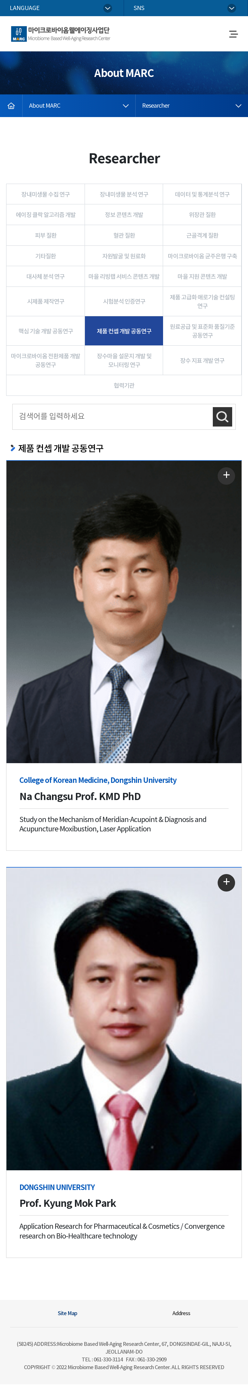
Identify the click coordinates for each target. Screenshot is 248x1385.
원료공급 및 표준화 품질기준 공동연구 (202, 332)
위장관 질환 (202, 216)
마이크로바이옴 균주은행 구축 (202, 257)
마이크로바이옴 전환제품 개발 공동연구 (45, 362)
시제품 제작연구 (45, 302)
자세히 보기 (225, 477)
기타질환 (45, 257)
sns (139, 8)
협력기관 (124, 387)
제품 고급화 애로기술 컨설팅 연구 (202, 303)
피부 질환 (46, 236)
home (7, 99)
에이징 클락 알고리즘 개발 (46, 216)
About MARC (44, 106)
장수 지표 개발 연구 (202, 361)
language (25, 8)
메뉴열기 (233, 35)
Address (181, 1314)
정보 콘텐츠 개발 (124, 216)
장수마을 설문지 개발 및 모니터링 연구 (124, 362)
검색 (222, 417)
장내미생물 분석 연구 (124, 195)
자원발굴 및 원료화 (124, 257)
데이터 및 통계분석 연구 (202, 195)
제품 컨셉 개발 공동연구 (124, 332)
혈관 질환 (124, 236)
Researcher (155, 106)
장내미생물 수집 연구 (45, 195)
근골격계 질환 (202, 236)
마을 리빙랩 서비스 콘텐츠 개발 (124, 278)
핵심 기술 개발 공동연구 (45, 332)
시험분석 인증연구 (124, 302)
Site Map (67, 1314)
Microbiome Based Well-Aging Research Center (59, 29)
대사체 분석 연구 (45, 278)
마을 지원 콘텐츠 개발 (202, 278)
